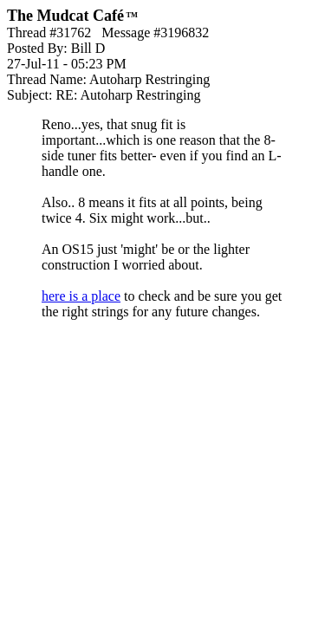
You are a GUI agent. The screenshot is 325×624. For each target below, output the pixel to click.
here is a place (81, 296)
